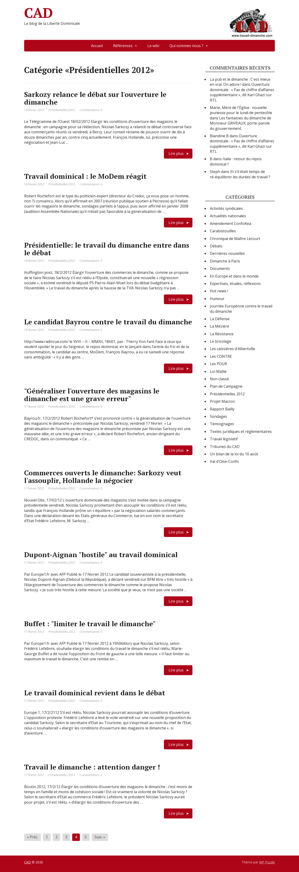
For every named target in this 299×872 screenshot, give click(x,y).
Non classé (219, 378)
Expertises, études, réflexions (235, 283)
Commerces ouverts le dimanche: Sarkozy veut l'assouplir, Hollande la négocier (102, 476)
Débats (216, 246)
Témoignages (222, 423)
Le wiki (153, 45)
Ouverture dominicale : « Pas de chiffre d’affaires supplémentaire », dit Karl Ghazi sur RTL (242, 92)
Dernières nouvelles (227, 253)
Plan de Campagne (226, 386)
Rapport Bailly (222, 409)
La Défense (220, 318)
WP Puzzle (267, 862)
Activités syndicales (226, 208)
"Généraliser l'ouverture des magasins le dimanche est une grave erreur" (91, 394)
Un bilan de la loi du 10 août (234, 454)
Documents (220, 268)
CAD (149, 13)
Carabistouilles (223, 230)
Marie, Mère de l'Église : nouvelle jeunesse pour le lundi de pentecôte (241, 110)
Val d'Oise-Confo (224, 461)
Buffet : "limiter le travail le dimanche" (90, 623)
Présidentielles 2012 (62, 110)
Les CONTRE (221, 356)
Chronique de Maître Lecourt (235, 238)
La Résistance (222, 333)
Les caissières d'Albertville (232, 348)
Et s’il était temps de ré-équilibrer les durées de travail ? (240, 174)
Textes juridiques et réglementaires (241, 431)
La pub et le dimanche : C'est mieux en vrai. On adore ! (240, 82)
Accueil (97, 45)
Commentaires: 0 (91, 110)
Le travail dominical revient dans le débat (94, 692)
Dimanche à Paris (225, 261)
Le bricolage (220, 341)
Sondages (218, 416)
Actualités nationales (228, 215)
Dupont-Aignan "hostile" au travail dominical (101, 554)
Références (123, 45)
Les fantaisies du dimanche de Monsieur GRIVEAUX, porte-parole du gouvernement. (240, 123)
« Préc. (32, 837)
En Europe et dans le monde (234, 276)
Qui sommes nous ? (186, 45)
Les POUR (218, 363)
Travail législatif (224, 438)
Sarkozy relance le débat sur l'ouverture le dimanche (95, 98)
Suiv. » (99, 837)
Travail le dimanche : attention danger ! (92, 767)
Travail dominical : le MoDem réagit (85, 176)
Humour (217, 298)
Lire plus (176, 153)
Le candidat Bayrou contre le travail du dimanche (108, 321)
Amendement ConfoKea (230, 223)
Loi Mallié (218, 371)
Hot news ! (219, 291)
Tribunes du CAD (225, 446)
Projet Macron (222, 401)
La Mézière (219, 326)
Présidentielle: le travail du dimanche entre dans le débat (106, 248)
